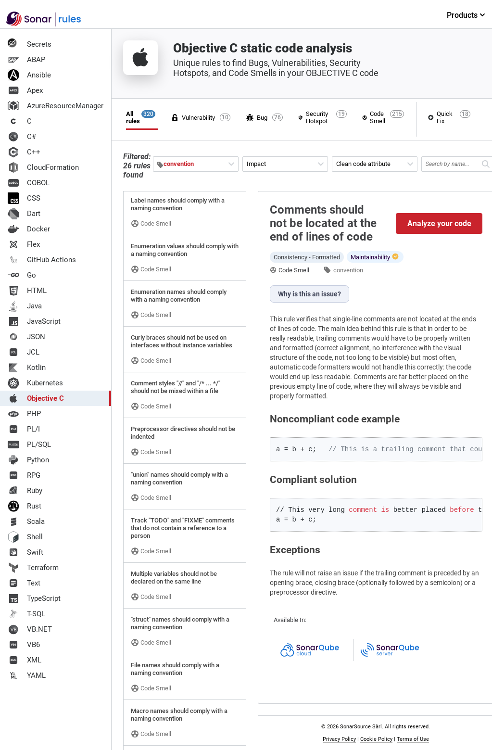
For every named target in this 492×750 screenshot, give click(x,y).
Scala (26, 521)
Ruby (25, 490)
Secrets (29, 44)
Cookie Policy (376, 739)
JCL (23, 352)
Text (24, 583)
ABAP (26, 59)
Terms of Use (413, 739)
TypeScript (34, 598)
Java (25, 306)
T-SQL (26, 614)
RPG (24, 475)
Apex (25, 90)
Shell (25, 537)
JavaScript (34, 321)
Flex (24, 244)
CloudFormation (43, 167)
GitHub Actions (42, 260)
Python (28, 460)
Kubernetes (35, 383)
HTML (27, 290)
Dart (24, 213)
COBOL (29, 183)
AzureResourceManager (55, 106)
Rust (24, 506)
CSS (24, 198)
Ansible (29, 75)
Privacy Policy (339, 739)
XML (24, 660)
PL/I (24, 429)
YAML (27, 675)
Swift (25, 552)
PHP (24, 413)
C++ (24, 152)
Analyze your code (439, 223)
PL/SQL (29, 444)
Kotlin (27, 367)
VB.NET (30, 629)
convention (348, 270)
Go (22, 275)
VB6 (24, 644)
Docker (29, 229)
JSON (26, 337)
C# (22, 136)
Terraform (33, 567)
